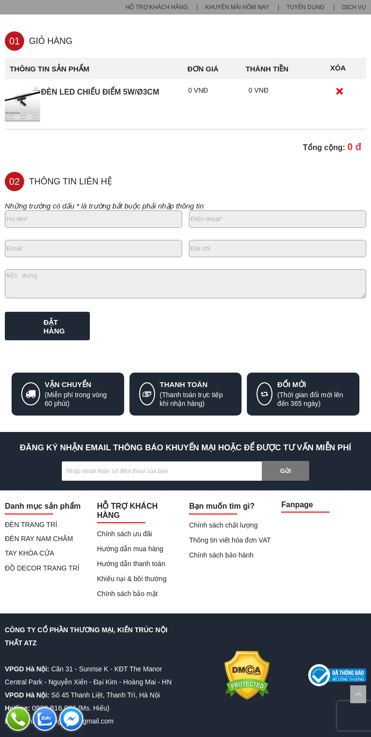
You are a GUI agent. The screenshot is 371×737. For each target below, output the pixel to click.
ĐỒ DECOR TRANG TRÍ (42, 568)
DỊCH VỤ (354, 7)
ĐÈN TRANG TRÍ (31, 524)
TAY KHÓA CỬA (29, 553)
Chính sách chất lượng (223, 525)
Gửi (285, 470)
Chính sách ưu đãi (124, 534)
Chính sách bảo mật (127, 594)
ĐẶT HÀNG (54, 326)
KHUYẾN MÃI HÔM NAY (237, 7)
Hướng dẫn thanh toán (131, 564)
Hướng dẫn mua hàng (130, 549)
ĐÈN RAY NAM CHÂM (39, 538)
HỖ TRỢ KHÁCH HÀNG (157, 7)
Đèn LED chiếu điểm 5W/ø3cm (100, 92)
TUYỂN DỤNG (305, 7)
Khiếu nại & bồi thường (132, 579)
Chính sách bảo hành (221, 555)
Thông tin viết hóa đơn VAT (230, 540)
